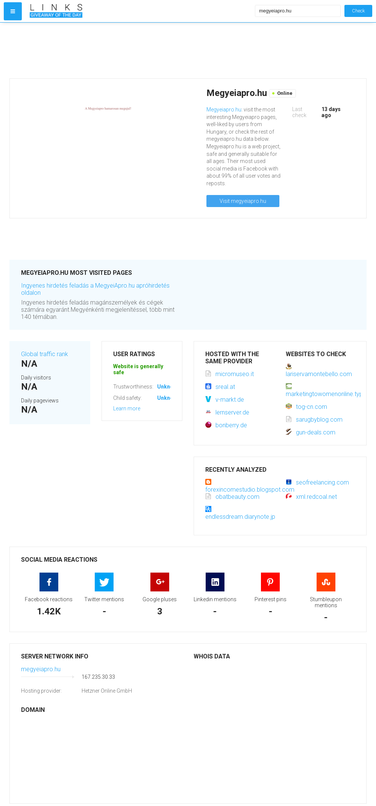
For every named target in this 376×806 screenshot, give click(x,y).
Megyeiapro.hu (223, 110)
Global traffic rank (44, 354)
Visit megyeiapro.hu (243, 201)
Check (358, 11)
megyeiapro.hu (41, 669)
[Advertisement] (140, 50)
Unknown (168, 387)
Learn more (126, 408)
